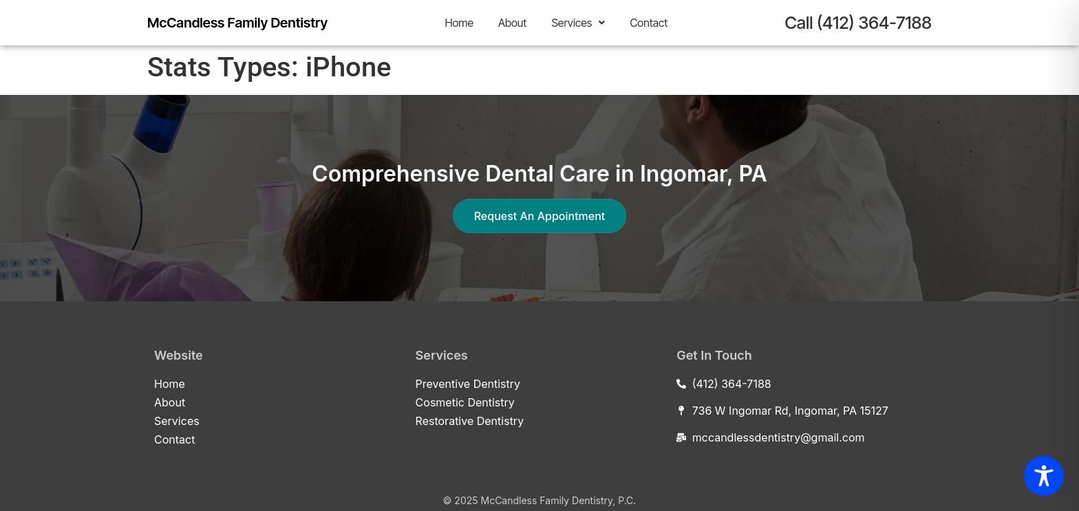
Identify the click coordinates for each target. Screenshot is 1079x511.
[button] (578, 23)
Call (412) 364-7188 (858, 22)
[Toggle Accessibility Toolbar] (1044, 476)
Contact (648, 23)
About (512, 23)
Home (459, 23)
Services (578, 23)
